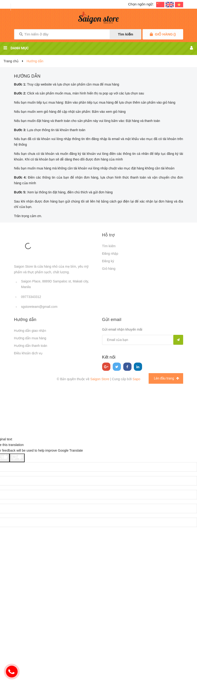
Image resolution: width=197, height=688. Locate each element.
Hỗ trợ (108, 235)
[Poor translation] (17, 457)
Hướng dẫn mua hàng (30, 338)
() (165, 34)
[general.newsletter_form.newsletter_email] (142, 340)
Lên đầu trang (166, 378)
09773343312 (31, 297)
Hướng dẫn (27, 76)
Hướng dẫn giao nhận (30, 330)
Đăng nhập (110, 253)
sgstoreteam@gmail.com (39, 307)
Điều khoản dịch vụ (28, 353)
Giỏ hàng (109, 268)
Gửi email (112, 319)
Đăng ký (108, 261)
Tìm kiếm (125, 34)
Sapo (136, 379)
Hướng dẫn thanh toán (30, 346)
